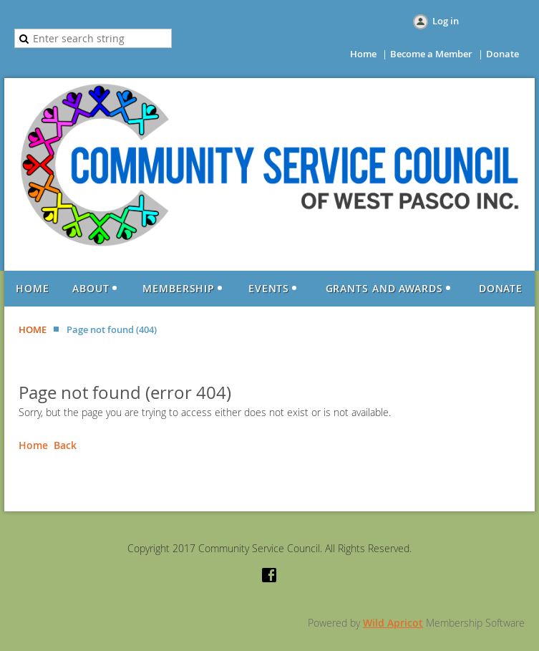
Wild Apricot (393, 623)
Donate (502, 53)
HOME (33, 329)
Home (363, 53)
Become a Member (431, 53)
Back (65, 445)
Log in (445, 20)
